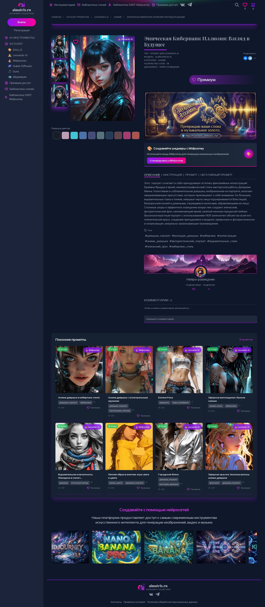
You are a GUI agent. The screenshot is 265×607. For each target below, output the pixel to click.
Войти (22, 22)
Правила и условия (134, 602)
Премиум (206, 79)
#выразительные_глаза (222, 241)
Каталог (16, 43)
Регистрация (22, 30)
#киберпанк (208, 235)
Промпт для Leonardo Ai (164, 53)
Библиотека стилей (21, 89)
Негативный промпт (216, 174)
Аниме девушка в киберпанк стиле (79, 397)
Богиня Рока (165, 397)
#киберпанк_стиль (181, 246)
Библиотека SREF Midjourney (20, 97)
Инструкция (172, 174)
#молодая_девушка (185, 235)
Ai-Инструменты (21, 37)
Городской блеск (168, 474)
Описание (152, 174)
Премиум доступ (20, 82)
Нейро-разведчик (169, 67)
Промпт (191, 174)
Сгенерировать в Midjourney (166, 160)
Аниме (162, 60)
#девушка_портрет (157, 235)
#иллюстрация (226, 235)
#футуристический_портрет (187, 241)
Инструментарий (64, 4)
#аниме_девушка (156, 241)
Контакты (116, 602)
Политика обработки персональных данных (172, 602)
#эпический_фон (156, 246)
